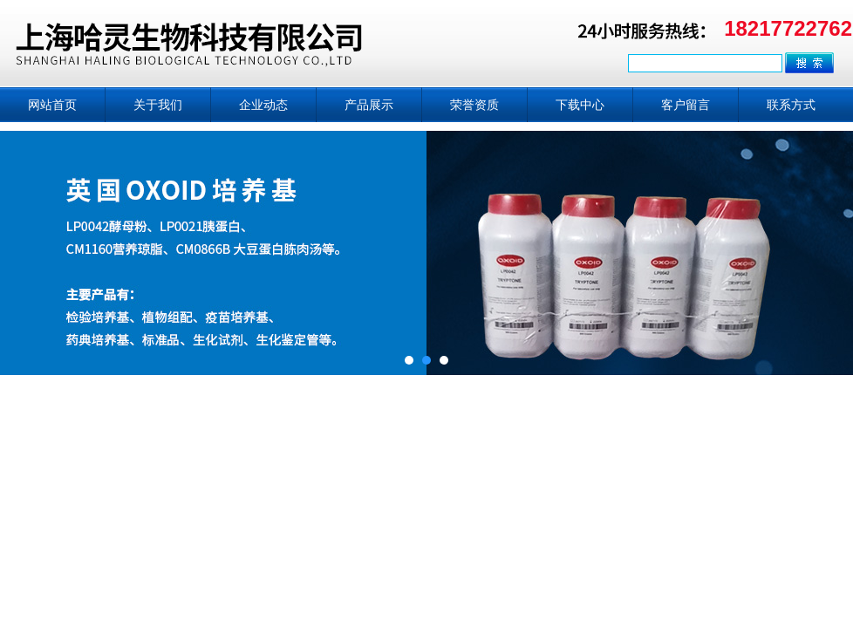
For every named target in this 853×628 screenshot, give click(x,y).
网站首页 (52, 105)
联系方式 (791, 105)
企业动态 (263, 105)
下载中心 (580, 105)
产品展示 (369, 105)
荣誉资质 (474, 105)
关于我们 (157, 105)
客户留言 (685, 105)
